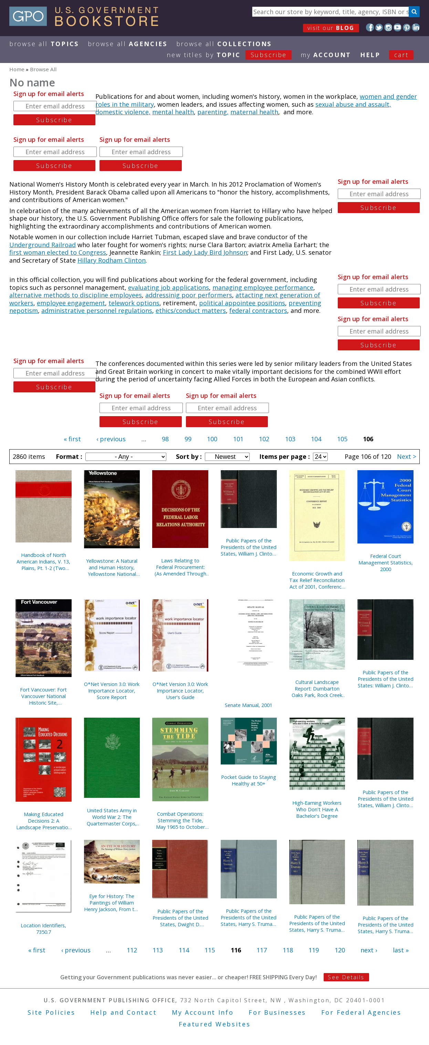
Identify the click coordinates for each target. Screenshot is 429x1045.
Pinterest (407, 27)
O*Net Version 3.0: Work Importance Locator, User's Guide (180, 690)
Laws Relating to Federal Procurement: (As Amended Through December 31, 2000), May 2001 (180, 567)
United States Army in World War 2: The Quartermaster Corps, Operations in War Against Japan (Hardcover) (112, 817)
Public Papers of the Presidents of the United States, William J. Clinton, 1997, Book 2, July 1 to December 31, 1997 (386, 799)
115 (210, 950)
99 (188, 439)
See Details (346, 977)
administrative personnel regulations (96, 310)
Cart (401, 55)
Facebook (370, 27)
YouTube (397, 27)
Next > (406, 456)
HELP (370, 55)
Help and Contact (123, 1012)
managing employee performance (262, 287)
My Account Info (203, 1012)
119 (313, 950)
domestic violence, (122, 112)
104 (316, 439)
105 (342, 439)
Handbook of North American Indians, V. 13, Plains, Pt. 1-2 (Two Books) (43, 561)
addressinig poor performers (188, 295)
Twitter (379, 27)
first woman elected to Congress (57, 252)
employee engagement (71, 303)
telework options (133, 303)
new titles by (234, 55)
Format (68, 456)
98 (165, 439)
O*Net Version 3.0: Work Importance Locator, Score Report (111, 690)
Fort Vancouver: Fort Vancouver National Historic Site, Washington (43, 696)
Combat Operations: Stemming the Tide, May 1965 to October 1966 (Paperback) (180, 820)
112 (132, 950)
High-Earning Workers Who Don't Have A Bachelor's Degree (317, 809)
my (326, 55)
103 (290, 439)
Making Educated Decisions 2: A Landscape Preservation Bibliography (43, 821)
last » (401, 950)
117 (262, 950)
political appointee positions (242, 303)
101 (238, 439)
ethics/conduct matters (191, 310)
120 (340, 950)
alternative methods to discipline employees (75, 295)
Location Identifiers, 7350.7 (43, 928)
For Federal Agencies (361, 1012)
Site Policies (51, 1012)
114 (184, 950)
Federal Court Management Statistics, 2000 (385, 562)
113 (158, 950)
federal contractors (258, 310)
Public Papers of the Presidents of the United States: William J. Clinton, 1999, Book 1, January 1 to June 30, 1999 (386, 679)
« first (72, 439)
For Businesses (277, 1012)
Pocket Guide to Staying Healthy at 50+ (248, 780)
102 (264, 439)
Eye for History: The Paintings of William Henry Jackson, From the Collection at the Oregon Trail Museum (112, 902)
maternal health (254, 112)
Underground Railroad (42, 245)
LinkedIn (416, 27)
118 (288, 950)
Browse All (44, 44)
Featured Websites (215, 1024)
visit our (331, 28)
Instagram (388, 27)
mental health (173, 112)
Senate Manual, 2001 (248, 705)
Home (16, 69)
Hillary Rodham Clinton (111, 260)
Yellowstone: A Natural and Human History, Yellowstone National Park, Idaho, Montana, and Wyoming (111, 567)
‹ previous (111, 439)
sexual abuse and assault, (353, 104)
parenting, (213, 112)
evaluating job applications (168, 287)
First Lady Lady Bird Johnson (205, 252)
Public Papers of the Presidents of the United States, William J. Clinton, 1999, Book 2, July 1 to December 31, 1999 (248, 547)
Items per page (283, 456)
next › (368, 950)
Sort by (188, 456)
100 (212, 439)
